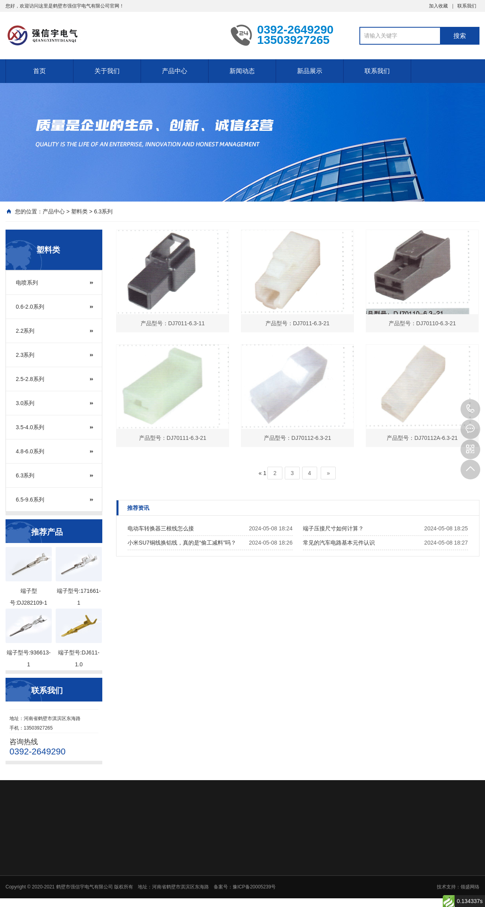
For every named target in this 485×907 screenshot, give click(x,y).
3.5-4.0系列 (30, 427)
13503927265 (470, 409)
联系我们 (466, 6)
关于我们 (107, 71)
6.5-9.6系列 (30, 499)
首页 (39, 71)
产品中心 (174, 71)
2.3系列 (25, 355)
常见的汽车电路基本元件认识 (339, 542)
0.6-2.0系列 (30, 307)
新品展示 (309, 71)
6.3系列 (103, 211)
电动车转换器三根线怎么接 (161, 528)
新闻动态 (242, 71)
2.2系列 (25, 331)
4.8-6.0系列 (30, 451)
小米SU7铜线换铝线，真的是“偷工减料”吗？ (182, 542)
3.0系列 (25, 403)
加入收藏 (438, 6)
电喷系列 (27, 282)
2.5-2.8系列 (30, 379)
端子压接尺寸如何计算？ (333, 528)
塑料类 (79, 211)
